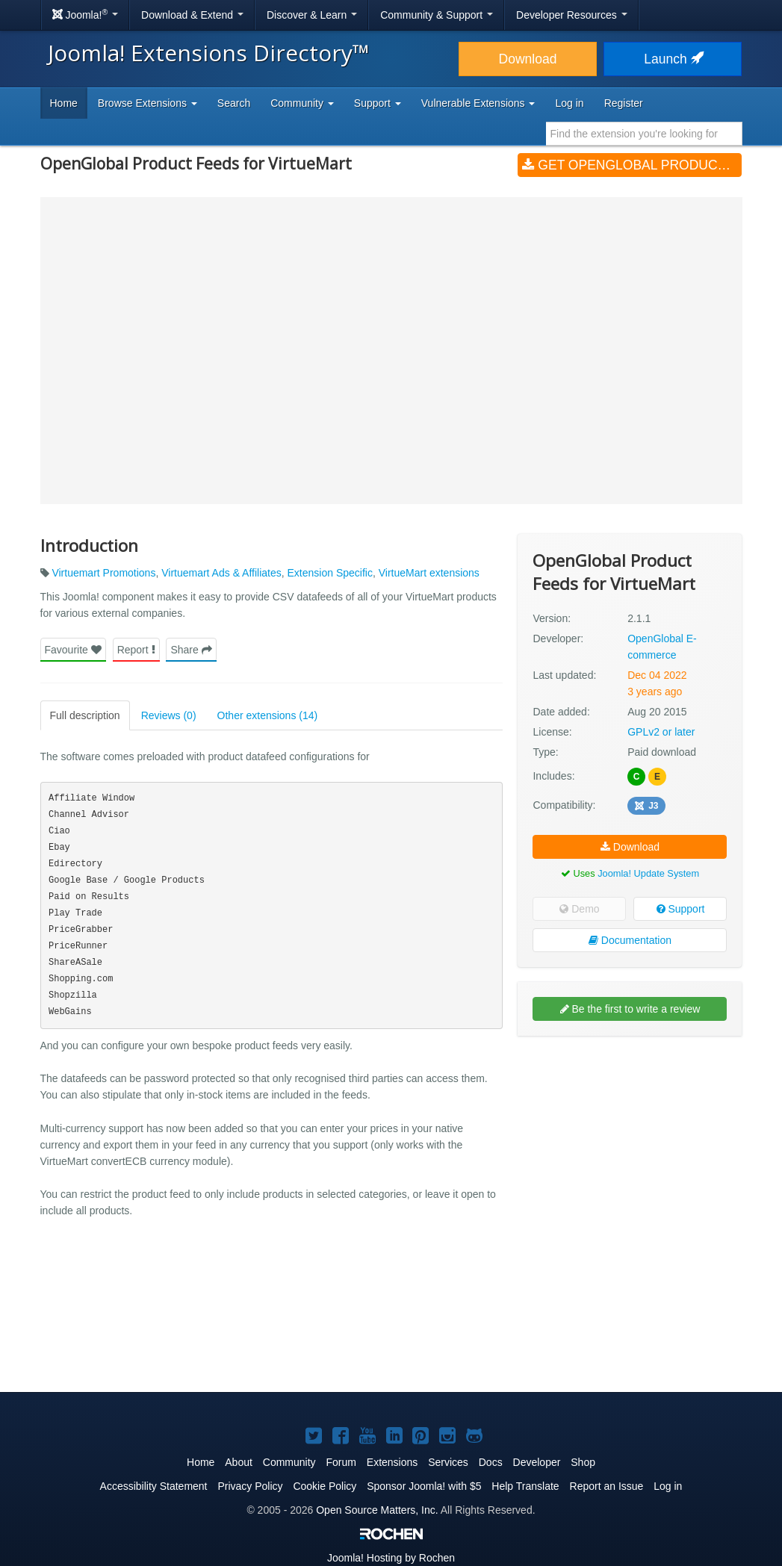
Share (190, 650)
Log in (569, 103)
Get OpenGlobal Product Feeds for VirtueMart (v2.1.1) (632, 165)
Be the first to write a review (630, 1009)
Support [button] (377, 103)
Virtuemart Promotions (103, 573)
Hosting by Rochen (391, 1558)
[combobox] (644, 134)
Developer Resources (571, 15)
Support (681, 909)
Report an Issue (607, 1486)
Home (64, 103)
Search (233, 103)
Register (623, 103)
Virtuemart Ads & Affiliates (221, 573)
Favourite (73, 650)
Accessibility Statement (154, 1486)
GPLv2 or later (661, 732)
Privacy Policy (249, 1486)
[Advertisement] (630, 1144)
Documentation (630, 940)
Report (136, 650)
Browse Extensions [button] (147, 103)
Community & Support (436, 15)
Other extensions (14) (267, 715)
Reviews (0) (168, 715)
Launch (672, 59)
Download (528, 59)
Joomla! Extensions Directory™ (209, 52)
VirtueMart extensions (429, 573)
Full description (85, 715)
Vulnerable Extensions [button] (478, 103)
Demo (579, 909)
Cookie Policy (324, 1486)
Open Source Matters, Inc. (377, 1510)
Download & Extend (192, 15)
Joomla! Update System (648, 873)
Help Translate (525, 1486)
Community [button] (302, 103)
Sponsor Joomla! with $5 (424, 1486)
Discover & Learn (312, 15)
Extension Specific (330, 573)
